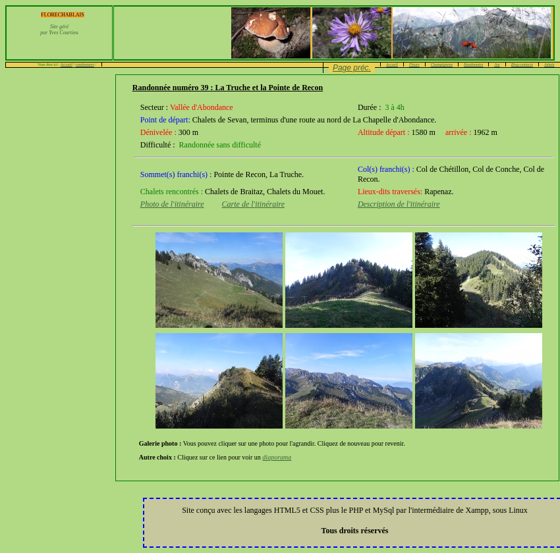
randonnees (85, 64)
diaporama (276, 457)
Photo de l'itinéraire (172, 204)
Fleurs (414, 64)
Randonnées (473, 64)
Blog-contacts (522, 64)
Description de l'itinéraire (399, 204)
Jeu (496, 64)
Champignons (442, 64)
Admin (549, 64)
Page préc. (352, 67)
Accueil (66, 64)
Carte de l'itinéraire (253, 204)
